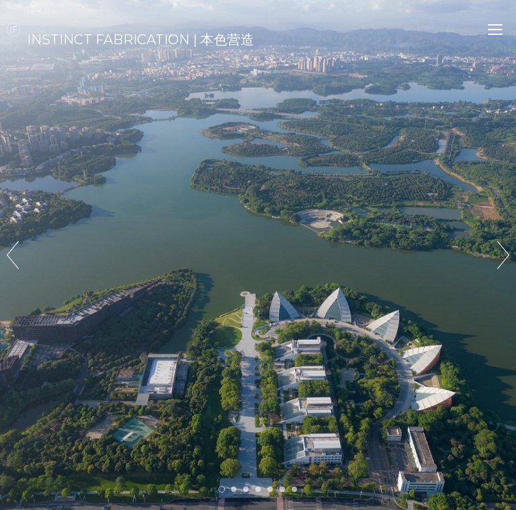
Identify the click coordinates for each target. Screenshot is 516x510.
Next (503, 255)
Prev (13, 255)
